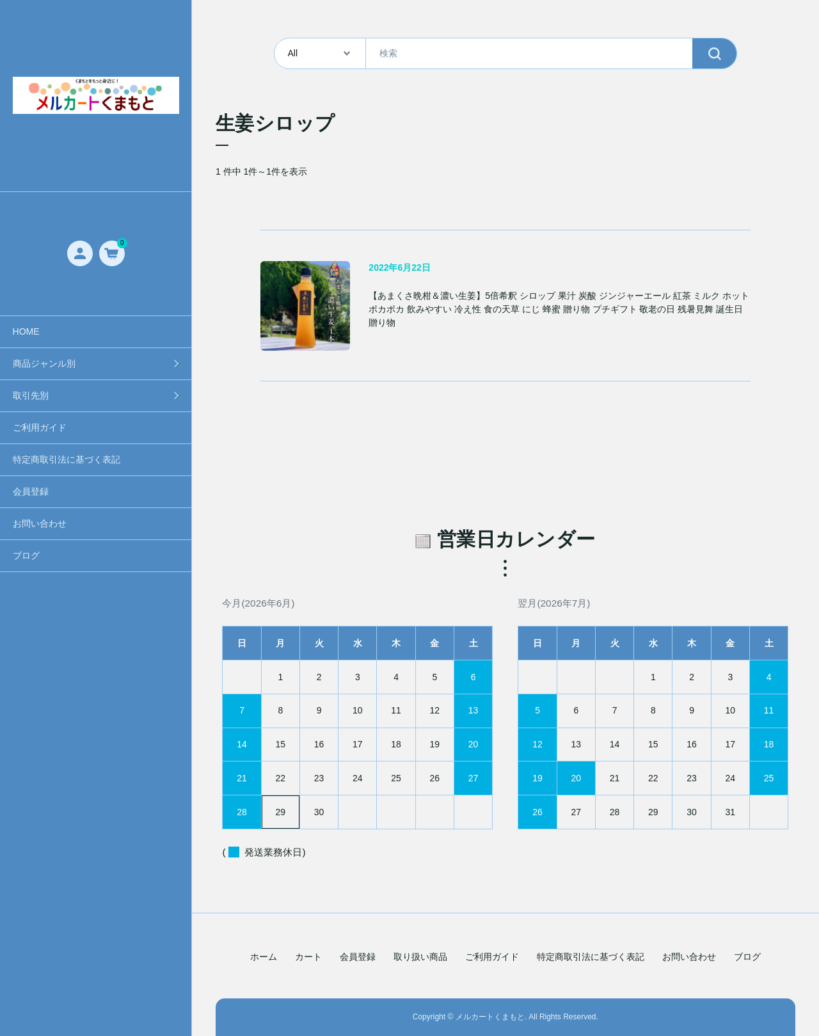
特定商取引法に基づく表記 (66, 459)
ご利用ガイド (40, 427)
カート (308, 957)
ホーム (263, 957)
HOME (26, 331)
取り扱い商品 (420, 957)
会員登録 (31, 491)
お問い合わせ (40, 523)
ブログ (26, 555)
